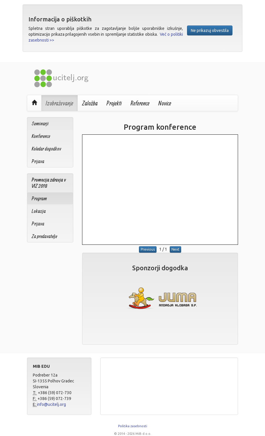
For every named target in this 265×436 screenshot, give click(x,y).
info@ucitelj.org (51, 404)
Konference (41, 136)
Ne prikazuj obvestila (210, 30)
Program (39, 198)
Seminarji (40, 123)
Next (175, 249)
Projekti (114, 103)
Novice (164, 103)
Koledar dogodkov (46, 149)
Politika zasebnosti (132, 426)
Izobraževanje (59, 103)
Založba (90, 103)
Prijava (38, 161)
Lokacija (39, 211)
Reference (140, 103)
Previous (148, 249)
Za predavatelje (44, 236)
